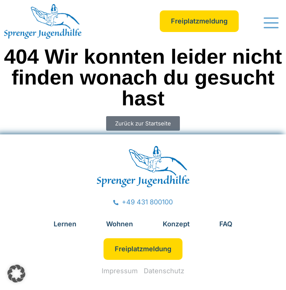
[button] (271, 24)
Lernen (65, 224)
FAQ (225, 224)
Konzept (176, 224)
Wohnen (119, 224)
